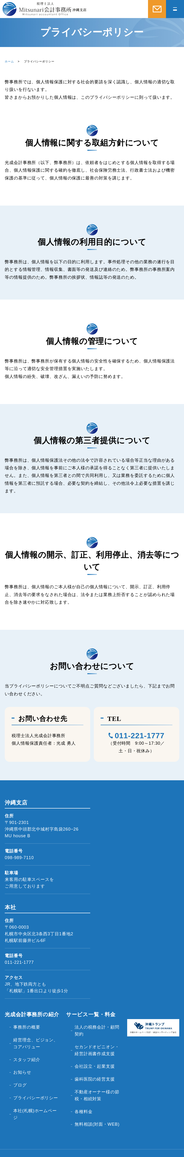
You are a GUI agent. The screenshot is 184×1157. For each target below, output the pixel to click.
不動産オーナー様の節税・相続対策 (95, 1083)
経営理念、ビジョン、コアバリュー (31, 1037)
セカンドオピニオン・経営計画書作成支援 (95, 1047)
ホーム (9, 61)
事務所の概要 (27, 1025)
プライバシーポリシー (34, 1078)
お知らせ (23, 1057)
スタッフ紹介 (27, 1049)
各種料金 (84, 1095)
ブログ (20, 1066)
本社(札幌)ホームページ (35, 1093)
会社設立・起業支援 (95, 1062)
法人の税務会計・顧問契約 (95, 1028)
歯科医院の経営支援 (95, 1071)
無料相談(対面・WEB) (91, 1107)
